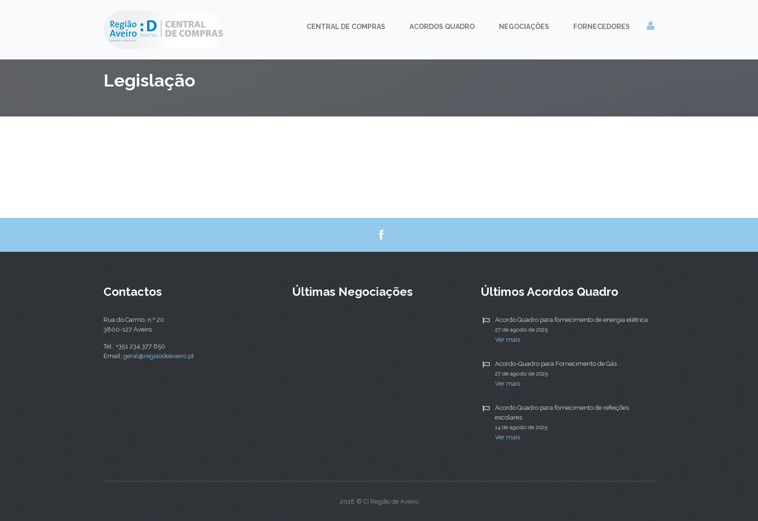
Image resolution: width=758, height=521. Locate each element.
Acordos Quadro (442, 26)
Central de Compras (345, 26)
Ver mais (507, 339)
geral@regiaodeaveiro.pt (158, 356)
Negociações (524, 26)
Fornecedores (601, 26)
